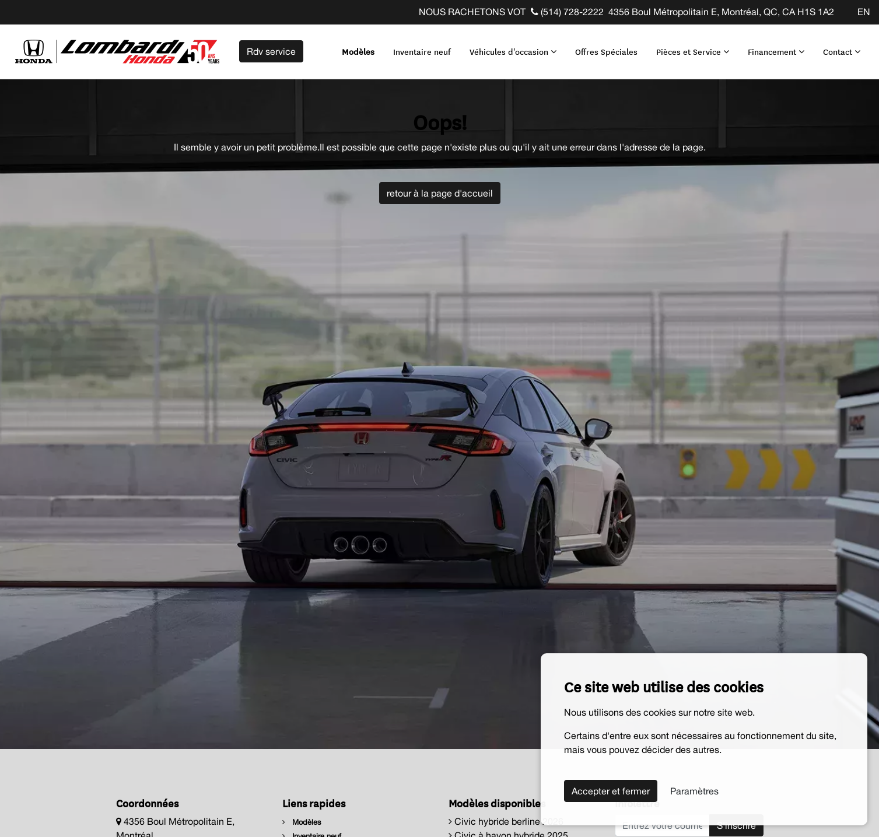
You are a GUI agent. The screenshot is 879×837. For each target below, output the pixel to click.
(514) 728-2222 (567, 11)
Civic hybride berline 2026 (506, 821)
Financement (776, 51)
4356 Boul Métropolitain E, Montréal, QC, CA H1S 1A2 (721, 11)
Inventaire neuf (422, 51)
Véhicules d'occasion (513, 51)
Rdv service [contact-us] (271, 51)
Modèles (358, 51)
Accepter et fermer (611, 791)
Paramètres (694, 791)
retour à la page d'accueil (440, 193)
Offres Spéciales (606, 51)
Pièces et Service (692, 51)
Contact (841, 51)
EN (863, 11)
